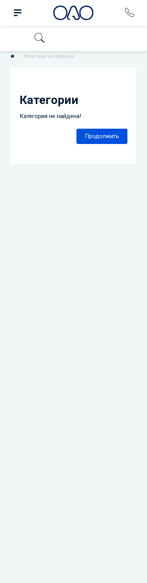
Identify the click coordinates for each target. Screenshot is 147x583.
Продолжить (102, 136)
